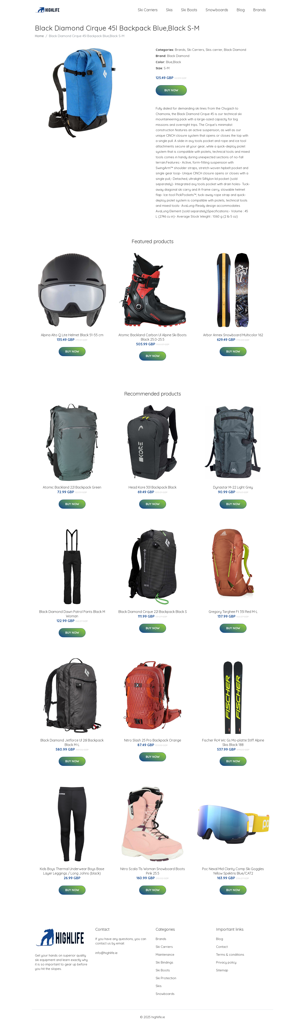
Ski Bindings (164, 967)
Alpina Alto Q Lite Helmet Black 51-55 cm (72, 339)
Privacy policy (226, 967)
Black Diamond (235, 54)
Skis (169, 12)
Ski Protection (166, 983)
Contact (222, 951)
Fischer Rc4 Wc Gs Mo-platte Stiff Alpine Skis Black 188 (233, 747)
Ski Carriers (148, 12)
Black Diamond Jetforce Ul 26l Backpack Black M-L (72, 747)
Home (39, 41)
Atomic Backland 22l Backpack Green (72, 492)
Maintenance (165, 959)
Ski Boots (189, 12)
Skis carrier (214, 54)
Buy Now (171, 95)
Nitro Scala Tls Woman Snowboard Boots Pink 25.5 (152, 876)
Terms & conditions (230, 959)
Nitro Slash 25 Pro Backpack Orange (152, 745)
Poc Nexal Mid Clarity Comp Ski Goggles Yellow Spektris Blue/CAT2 (233, 876)
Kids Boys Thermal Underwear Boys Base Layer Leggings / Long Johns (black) (72, 876)
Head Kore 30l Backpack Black (152, 492)
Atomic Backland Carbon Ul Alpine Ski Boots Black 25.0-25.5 (152, 341)
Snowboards (217, 12)
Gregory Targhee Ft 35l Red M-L (233, 616)
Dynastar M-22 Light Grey (233, 492)
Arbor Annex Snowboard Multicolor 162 (233, 339)
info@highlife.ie (106, 957)
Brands (259, 12)
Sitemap (222, 975)
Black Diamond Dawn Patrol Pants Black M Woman (72, 618)
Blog (241, 12)
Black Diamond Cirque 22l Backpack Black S (152, 616)
